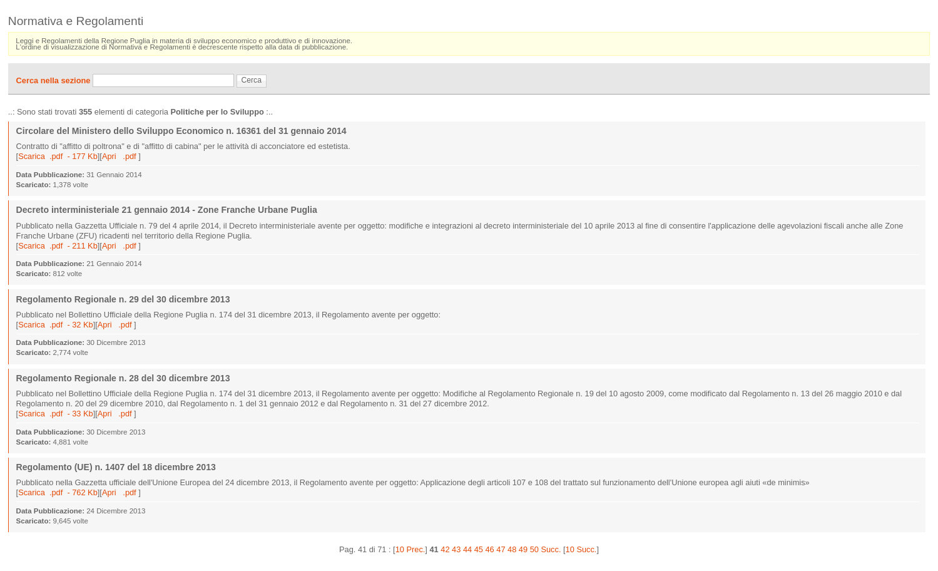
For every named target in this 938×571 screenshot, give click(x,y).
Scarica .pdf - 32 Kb (55, 324)
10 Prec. (410, 549)
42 (445, 549)
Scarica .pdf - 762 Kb (58, 492)
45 (478, 549)
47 (500, 549)
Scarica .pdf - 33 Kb (55, 413)
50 (534, 549)
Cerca (252, 80)
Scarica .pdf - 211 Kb (58, 245)
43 (456, 549)
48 (511, 549)
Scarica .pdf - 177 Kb (58, 156)
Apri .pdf (120, 156)
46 (489, 549)
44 (467, 549)
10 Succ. (581, 549)
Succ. (551, 549)
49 (523, 549)
